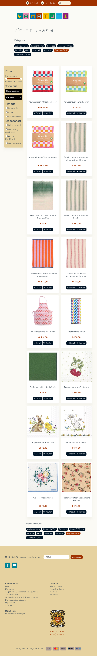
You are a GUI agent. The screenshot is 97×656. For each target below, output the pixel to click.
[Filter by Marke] (13, 97)
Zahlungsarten (11, 594)
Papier (11, 112)
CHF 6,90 (43, 392)
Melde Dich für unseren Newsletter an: (22, 557)
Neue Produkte (57, 589)
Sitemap (9, 605)
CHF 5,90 (43, 506)
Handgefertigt (14, 143)
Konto (50, 3)
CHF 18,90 (43, 165)
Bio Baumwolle (15, 116)
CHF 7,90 (76, 165)
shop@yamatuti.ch (58, 634)
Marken (53, 592)
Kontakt (8, 586)
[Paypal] (78, 649)
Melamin (48, 50)
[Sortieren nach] (13, 91)
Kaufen (49, 113)
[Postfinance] (63, 649)
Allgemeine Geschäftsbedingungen (21, 592)
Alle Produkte (56, 586)
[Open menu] (77, 16)
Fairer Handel (14, 125)
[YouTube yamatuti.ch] (14, 565)
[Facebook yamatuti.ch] (7, 565)
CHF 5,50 (76, 337)
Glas (27, 50)
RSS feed (54, 594)
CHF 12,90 (43, 337)
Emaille (18, 50)
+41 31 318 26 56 (57, 631)
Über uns (9, 589)
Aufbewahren (21, 46)
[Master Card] (56, 649)
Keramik (36, 50)
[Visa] (49, 649)
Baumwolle (13, 108)
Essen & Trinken (65, 46)
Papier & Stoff (61, 50)
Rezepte (51, 46)
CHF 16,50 (43, 107)
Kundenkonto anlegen (15, 613)
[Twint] (71, 649)
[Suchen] (64, 3)
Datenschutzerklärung (15, 600)
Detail (38, 113)
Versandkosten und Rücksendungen (21, 597)
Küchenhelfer (37, 46)
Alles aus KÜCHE (22, 54)
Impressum (10, 603)
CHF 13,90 (43, 282)
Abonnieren (76, 557)
